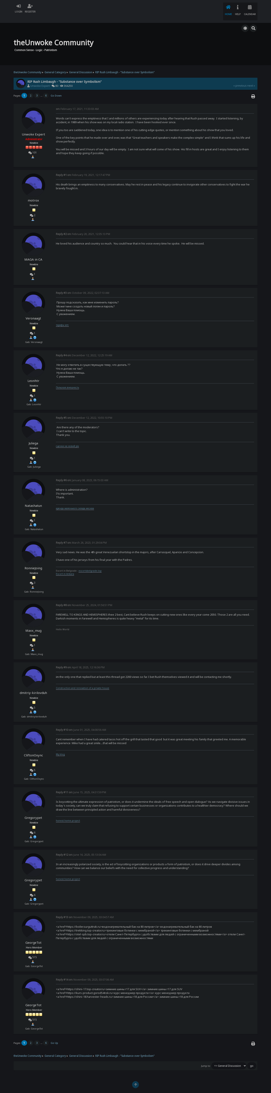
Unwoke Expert (40, 78)
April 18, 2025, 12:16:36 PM (80, 660)
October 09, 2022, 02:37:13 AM (82, 285)
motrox (33, 193)
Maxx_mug (33, 623)
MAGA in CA (33, 252)
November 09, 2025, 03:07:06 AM (85, 972)
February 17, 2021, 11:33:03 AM (77, 102)
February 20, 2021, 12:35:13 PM (83, 227)
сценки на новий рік (67, 438)
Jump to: (206, 1058)
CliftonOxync (33, 748)
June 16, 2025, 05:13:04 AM (81, 847)
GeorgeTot (33, 935)
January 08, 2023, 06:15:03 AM (82, 473)
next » (251, 78)
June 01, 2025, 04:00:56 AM (81, 722)
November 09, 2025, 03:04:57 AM (85, 910)
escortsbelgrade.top (90, 563)
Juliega (33, 436)
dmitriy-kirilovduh (33, 686)
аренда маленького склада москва (75, 501)
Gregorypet (33, 810)
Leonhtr (33, 373)
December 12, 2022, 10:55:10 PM (84, 410)
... (41, 88)
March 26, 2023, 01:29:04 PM (81, 535)
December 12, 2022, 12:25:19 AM (84, 348)
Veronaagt (33, 311)
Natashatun (33, 498)
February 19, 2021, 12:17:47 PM (83, 168)
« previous (240, 78)
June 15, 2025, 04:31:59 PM (81, 785)
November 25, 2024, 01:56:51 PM (84, 598)
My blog (60, 747)
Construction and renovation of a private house (82, 680)
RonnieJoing (33, 561)
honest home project (68, 813)
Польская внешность (67, 380)
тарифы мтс (62, 317)
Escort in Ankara (65, 566)
